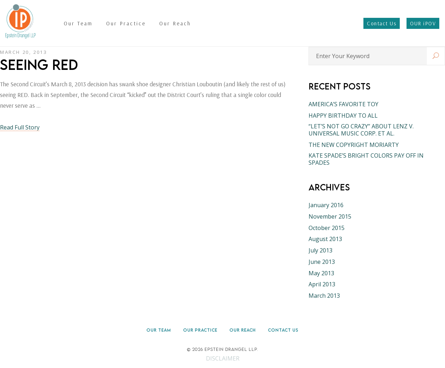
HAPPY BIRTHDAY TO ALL (343, 115)
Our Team (158, 330)
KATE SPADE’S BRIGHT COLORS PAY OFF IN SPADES (366, 159)
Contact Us (283, 330)
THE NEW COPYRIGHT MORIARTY (354, 144)
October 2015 (327, 227)
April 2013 (322, 284)
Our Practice (200, 330)
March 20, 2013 (23, 52)
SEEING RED (39, 64)
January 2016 (326, 205)
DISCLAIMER (222, 358)
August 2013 (325, 238)
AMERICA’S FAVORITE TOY (343, 104)
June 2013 (322, 261)
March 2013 (324, 295)
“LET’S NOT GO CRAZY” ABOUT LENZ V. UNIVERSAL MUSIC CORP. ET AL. (361, 130)
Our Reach (242, 330)
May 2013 (321, 273)
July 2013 (320, 250)
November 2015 (330, 216)
